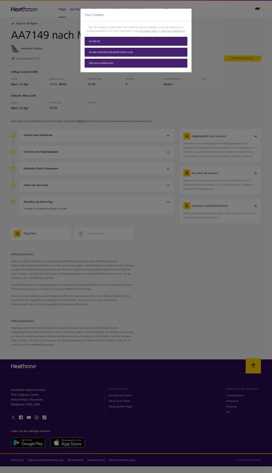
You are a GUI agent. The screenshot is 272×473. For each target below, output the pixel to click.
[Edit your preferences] (136, 63)
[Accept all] (136, 41)
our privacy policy (148, 30)
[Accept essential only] (136, 52)
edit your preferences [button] (173, 30)
